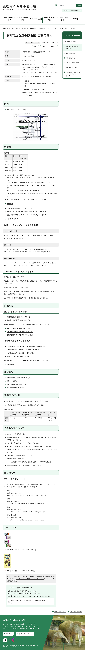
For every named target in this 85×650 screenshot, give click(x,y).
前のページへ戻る (60, 611)
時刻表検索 (10, 364)
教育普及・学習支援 (62, 18)
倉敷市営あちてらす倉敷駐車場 (22, 335)
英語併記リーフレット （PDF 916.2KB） (21, 550)
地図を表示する (16, 109)
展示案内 (10, 203)
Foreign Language (70, 10)
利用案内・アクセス (9, 18)
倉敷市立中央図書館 (18, 378)
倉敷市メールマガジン (72, 67)
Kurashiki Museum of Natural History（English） (73, 74)
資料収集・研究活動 (49, 18)
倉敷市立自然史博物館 (29, 28)
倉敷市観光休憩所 (17, 384)
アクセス (8, 633)
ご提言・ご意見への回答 (72, 62)
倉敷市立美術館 (12, 381)
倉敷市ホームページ (25, 633)
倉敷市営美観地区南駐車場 (20, 331)
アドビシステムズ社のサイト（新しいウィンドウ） (30, 578)
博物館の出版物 (70, 58)
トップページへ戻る (76, 611)
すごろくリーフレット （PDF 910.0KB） (21, 571)
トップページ (16, 28)
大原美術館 (15, 387)
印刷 (34, 46)
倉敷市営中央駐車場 (18, 328)
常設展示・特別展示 (22, 18)
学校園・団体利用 (12, 219)
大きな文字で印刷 (47, 46)
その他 (75, 19)
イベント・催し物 (36, 19)
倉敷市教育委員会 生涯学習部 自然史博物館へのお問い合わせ (31, 602)
